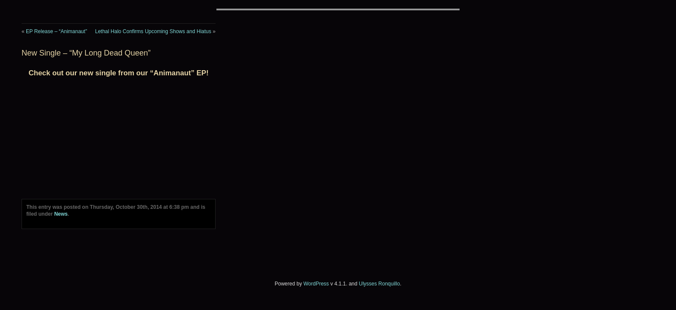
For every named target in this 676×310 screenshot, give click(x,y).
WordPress (316, 284)
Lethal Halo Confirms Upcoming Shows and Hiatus (153, 31)
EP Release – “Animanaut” (56, 31)
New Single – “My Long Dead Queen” (86, 53)
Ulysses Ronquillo (379, 284)
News (61, 214)
